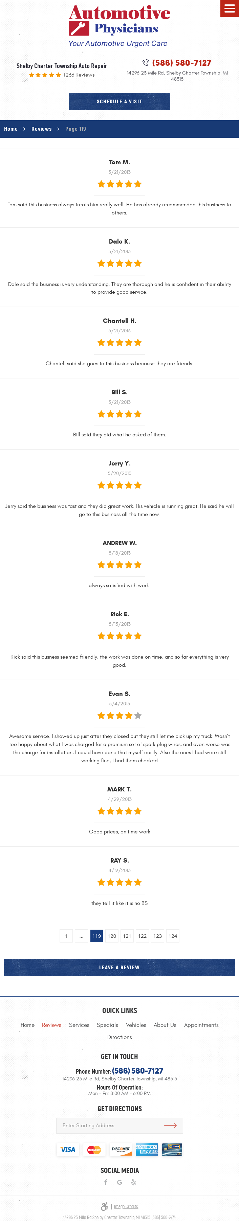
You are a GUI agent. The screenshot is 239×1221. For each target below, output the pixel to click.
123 (157, 935)
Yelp (133, 1182)
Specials (107, 1025)
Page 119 (75, 128)
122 (142, 935)
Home (11, 128)
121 (127, 935)
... (81, 935)
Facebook (105, 1182)
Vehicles (136, 1025)
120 (112, 935)
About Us (165, 1025)
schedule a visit (120, 101)
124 (173, 935)
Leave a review (119, 967)
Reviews (41, 128)
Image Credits (126, 1206)
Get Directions (170, 1126)
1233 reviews (79, 75)
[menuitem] (28, 1025)
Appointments (201, 1025)
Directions (119, 1037)
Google (119, 1182)
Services (79, 1025)
